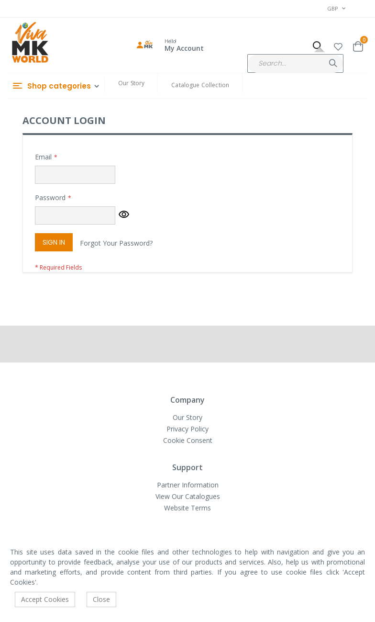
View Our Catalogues (187, 496)
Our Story (131, 83)
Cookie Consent (187, 440)
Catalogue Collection (200, 85)
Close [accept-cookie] (101, 599)
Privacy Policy (187, 428)
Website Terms (187, 507)
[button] (338, 45)
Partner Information (188, 484)
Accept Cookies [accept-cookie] (45, 599)
